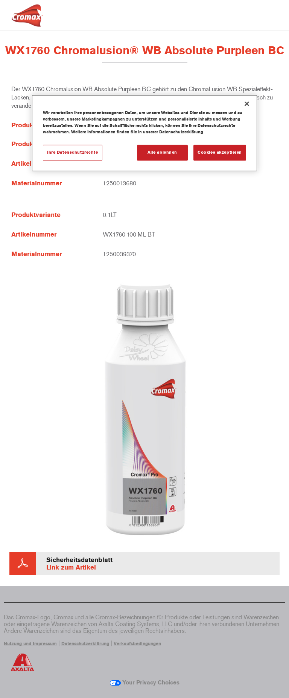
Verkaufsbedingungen (137, 643)
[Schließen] (247, 103)
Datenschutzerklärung (85, 643)
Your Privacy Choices (144, 682)
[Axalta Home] (27, 21)
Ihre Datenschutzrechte (72, 152)
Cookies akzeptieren (220, 152)
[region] (144, 133)
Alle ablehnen (162, 152)
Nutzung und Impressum (30, 643)
